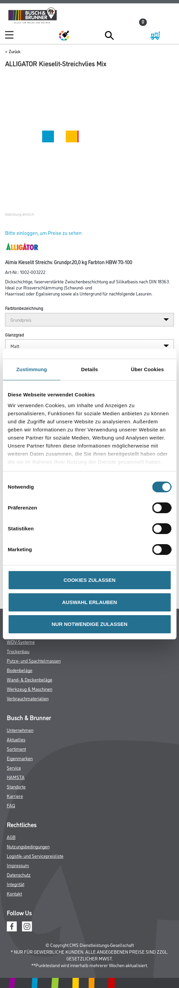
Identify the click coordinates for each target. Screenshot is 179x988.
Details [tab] (89, 369)
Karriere (15, 795)
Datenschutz (19, 874)
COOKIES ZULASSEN (89, 580)
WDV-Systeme (21, 641)
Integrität (15, 884)
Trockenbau (18, 651)
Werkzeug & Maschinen (29, 688)
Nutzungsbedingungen (28, 846)
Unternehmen (20, 730)
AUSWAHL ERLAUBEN (89, 602)
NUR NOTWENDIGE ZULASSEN (89, 624)
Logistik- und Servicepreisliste (35, 855)
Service (14, 767)
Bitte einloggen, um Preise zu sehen (43, 232)
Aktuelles (16, 739)
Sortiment (16, 748)
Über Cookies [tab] (147, 369)
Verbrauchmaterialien (28, 698)
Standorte (16, 786)
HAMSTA (16, 777)
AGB (11, 837)
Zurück (14, 51)
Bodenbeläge (19, 670)
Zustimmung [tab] (31, 369)
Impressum (18, 865)
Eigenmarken (20, 758)
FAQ (11, 805)
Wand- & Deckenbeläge (29, 679)
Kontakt (14, 893)
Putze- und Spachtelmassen (34, 660)
